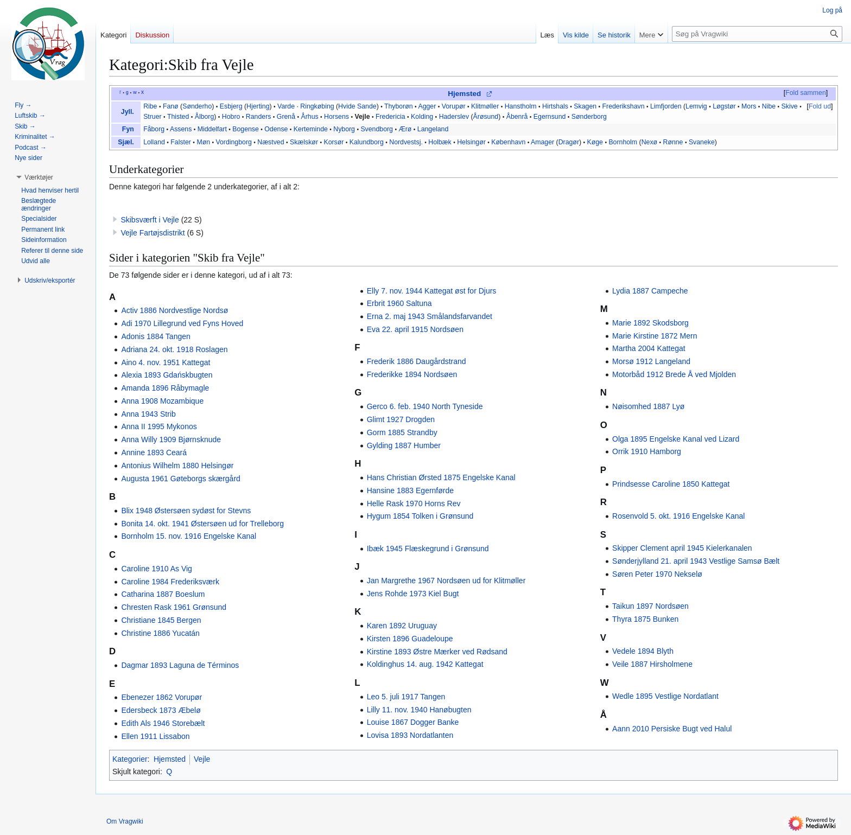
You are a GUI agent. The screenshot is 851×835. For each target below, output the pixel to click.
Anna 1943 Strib (148, 414)
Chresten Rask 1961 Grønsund (173, 607)
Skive (790, 106)
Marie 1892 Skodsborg (650, 322)
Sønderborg (589, 116)
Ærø (404, 129)
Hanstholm (521, 106)
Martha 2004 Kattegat (648, 348)
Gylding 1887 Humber (404, 445)
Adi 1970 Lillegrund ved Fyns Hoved (182, 323)
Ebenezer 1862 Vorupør (161, 697)
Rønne (673, 142)
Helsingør (471, 142)
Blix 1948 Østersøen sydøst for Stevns (186, 510)
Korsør (333, 142)
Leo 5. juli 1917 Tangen (406, 696)
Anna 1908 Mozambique (162, 401)
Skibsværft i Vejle (149, 219)
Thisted (178, 116)
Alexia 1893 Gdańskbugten (166, 375)
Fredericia (390, 116)
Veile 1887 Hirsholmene (652, 664)
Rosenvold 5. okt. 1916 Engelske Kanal (678, 516)
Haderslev (454, 116)
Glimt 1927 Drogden (401, 419)
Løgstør (724, 106)
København (508, 142)
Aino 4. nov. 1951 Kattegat (165, 362)
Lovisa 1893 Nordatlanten (410, 735)
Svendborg (376, 129)
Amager (542, 142)
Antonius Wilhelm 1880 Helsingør (177, 465)
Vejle (362, 116)
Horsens (336, 116)
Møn (203, 142)
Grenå (286, 116)
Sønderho (197, 106)
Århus (310, 116)
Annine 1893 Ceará (154, 452)
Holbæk (439, 142)
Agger (427, 106)
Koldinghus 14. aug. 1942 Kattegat (425, 664)
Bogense (245, 129)
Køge (595, 142)
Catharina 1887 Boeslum (163, 594)
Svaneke (702, 142)
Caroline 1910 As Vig (156, 568)
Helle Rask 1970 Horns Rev (414, 503)
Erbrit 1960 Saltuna (399, 303)
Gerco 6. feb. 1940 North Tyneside (425, 406)
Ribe (150, 106)
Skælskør (304, 142)
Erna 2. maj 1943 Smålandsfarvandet (429, 316)
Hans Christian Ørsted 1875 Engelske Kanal (441, 477)
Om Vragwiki (124, 821)
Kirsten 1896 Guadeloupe (410, 638)
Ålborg (204, 116)
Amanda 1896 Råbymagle (165, 388)
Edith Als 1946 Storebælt (163, 723)
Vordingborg (233, 142)
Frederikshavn (623, 106)
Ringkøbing (317, 106)
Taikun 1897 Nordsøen (650, 606)
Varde (286, 106)
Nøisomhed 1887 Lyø (648, 406)
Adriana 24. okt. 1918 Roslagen (174, 349)
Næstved (270, 142)
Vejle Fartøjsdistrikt (152, 232)
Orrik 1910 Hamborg (646, 451)
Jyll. (127, 112)
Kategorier (130, 759)
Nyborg (344, 129)
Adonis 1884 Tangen (155, 336)
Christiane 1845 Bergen (161, 620)
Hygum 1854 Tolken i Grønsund (420, 516)
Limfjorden (666, 106)
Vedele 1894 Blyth (643, 651)
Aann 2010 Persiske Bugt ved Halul (672, 728)
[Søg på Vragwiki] (757, 34)
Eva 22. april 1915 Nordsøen (415, 329)
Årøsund (486, 116)
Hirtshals (555, 106)
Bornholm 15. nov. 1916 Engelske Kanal (188, 536)
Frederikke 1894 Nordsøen (412, 374)
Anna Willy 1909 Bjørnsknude (171, 439)
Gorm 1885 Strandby (402, 432)
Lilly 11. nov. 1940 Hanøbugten (419, 709)
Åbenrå (517, 116)
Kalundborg (367, 142)
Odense (276, 129)
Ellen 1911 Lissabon (155, 736)
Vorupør (454, 106)
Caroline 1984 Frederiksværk (170, 581)
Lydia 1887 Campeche (650, 290)
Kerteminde (311, 129)
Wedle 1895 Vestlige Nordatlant (665, 696)
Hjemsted (464, 94)
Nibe (769, 106)
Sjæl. (126, 142)
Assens (181, 129)
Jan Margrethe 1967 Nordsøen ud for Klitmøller (446, 580)
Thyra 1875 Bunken (645, 619)
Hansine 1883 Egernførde (410, 490)
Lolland (154, 142)
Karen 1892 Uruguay (402, 625)
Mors (748, 106)
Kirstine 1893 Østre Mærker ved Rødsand (437, 651)
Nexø (649, 142)
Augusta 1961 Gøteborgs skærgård (180, 478)
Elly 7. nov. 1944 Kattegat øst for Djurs (432, 290)
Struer (152, 116)
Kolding (422, 116)
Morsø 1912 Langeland (651, 361)
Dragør (568, 142)
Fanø (171, 106)
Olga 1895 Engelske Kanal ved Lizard (675, 439)
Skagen (585, 106)
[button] (38, 177)
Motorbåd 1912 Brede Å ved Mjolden (674, 374)
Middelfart (212, 129)
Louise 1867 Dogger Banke (413, 722)
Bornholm (622, 142)
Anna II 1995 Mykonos (158, 426)
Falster (180, 142)
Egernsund (550, 116)
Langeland (433, 129)
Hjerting (257, 106)
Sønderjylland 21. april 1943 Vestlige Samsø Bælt (695, 561)
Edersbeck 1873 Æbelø (160, 710)
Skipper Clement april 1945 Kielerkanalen (682, 548)
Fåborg (153, 129)
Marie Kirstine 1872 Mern (654, 336)
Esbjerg (231, 106)
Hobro (231, 116)
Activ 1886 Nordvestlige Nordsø (174, 310)
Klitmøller (485, 106)
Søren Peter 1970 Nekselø (657, 574)
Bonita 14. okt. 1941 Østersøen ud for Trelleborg (202, 523)
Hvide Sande (357, 106)
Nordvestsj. (406, 142)
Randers (258, 116)
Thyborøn (398, 106)
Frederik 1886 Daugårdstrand (416, 361)
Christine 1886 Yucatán (160, 633)
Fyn (128, 129)
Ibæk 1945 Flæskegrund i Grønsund (428, 548)
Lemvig (696, 106)
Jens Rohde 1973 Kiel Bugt (413, 593)
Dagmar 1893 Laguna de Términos (180, 665)
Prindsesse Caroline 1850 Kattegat (670, 484)
